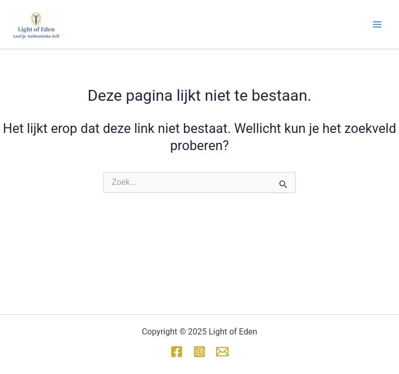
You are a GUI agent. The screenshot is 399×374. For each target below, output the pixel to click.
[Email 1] (222, 351)
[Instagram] (199, 351)
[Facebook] (176, 351)
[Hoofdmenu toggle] (377, 24)
